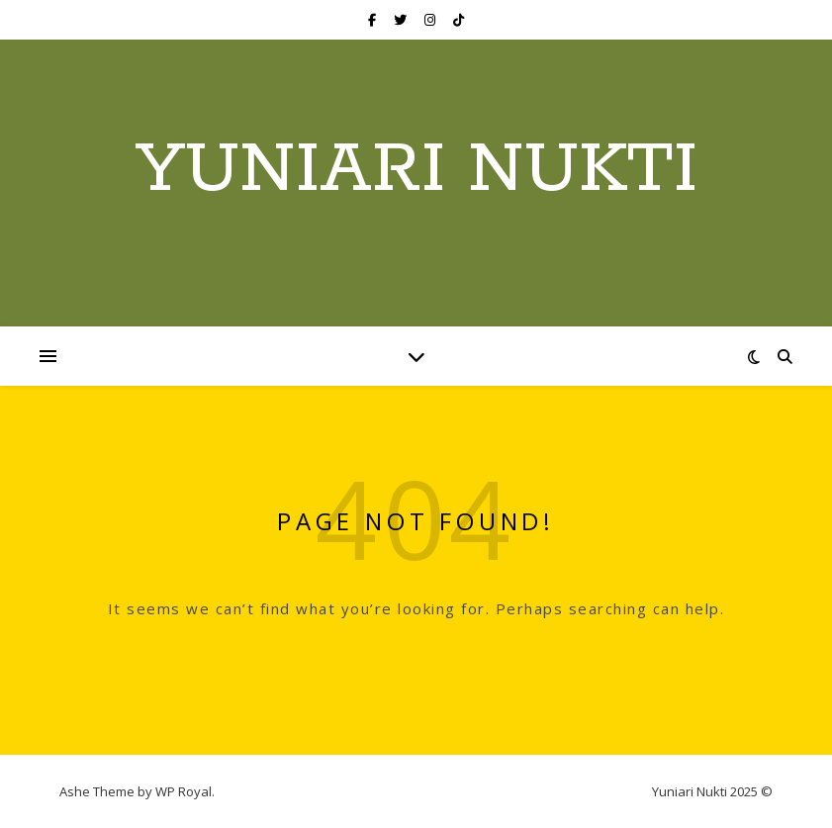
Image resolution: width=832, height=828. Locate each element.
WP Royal (183, 791)
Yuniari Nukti (416, 171)
